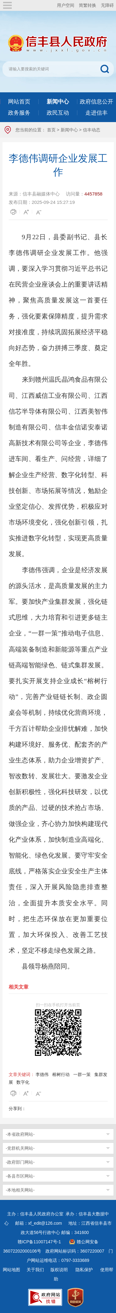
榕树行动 (61, 1074)
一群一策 (82, 1074)
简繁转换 (87, 5)
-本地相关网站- (20, 1190)
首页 (51, 129)
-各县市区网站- (20, 1176)
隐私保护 (84, 1269)
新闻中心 (69, 129)
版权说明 (59, 1269)
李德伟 (42, 1074)
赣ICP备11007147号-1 (39, 1241)
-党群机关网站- (20, 1148)
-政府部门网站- (20, 1162)
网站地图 (11, 1269)
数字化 (22, 1082)
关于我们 (35, 1269)
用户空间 (65, 5)
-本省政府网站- (20, 1134)
